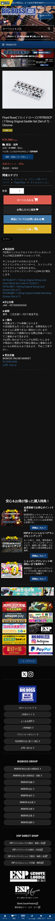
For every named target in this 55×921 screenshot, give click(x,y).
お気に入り (35, 37)
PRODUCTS (9, 45)
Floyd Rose (20, 182)
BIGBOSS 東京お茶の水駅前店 (26, 769)
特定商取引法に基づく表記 (26, 741)
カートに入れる (27, 199)
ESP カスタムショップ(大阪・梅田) (28, 863)
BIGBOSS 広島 (26, 815)
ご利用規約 (26, 728)
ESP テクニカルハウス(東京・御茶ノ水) (27, 843)
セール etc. (32, 917)
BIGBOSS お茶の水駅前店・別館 (26, 775)
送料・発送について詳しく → (17, 157)
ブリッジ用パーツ (37, 179)
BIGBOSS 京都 (26, 809)
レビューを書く (27, 229)
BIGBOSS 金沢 (26, 795)
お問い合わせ (10, 365)
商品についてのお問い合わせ (27, 219)
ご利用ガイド (10, 37)
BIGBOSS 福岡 (26, 822)
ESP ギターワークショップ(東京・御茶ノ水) (27, 856)
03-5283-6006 (10, 361)
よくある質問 (26, 721)
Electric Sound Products (27, 903)
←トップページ (27, 661)
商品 (13, 917)
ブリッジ (18, 179)
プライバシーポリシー (26, 734)
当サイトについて (26, 708)
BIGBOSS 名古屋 (26, 802)
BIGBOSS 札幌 (26, 782)
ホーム (5, 917)
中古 (23, 917)
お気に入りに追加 (27, 209)
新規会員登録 (23, 37)
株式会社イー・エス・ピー (27, 907)
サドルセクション (39, 182)
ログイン (45, 37)
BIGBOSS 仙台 (26, 789)
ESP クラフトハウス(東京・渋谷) (27, 850)
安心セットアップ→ (45, 16)
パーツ (5, 179)
